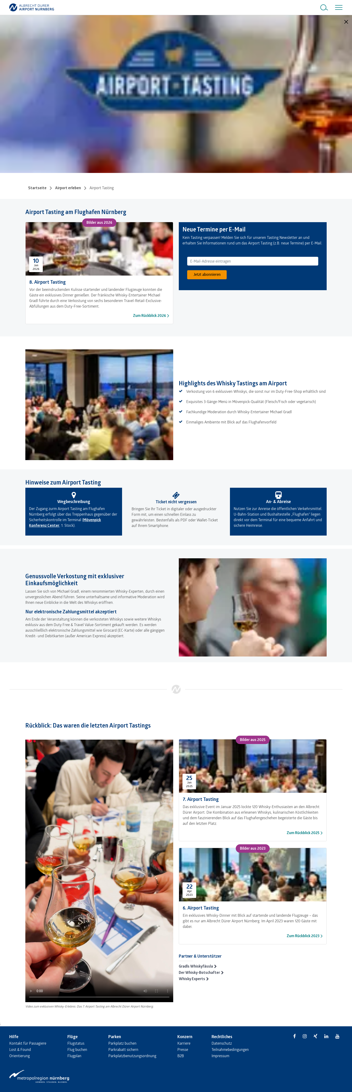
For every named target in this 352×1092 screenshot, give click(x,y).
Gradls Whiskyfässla (196, 966)
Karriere (183, 1043)
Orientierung (19, 1055)
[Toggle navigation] (338, 7)
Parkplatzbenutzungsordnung (132, 1055)
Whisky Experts (192, 978)
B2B (180, 1055)
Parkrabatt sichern (123, 1049)
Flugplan (74, 1055)
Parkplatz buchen (122, 1043)
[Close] (346, 21)
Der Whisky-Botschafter (199, 972)
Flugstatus (75, 1043)
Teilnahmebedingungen (230, 1049)
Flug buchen (77, 1049)
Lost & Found (20, 1049)
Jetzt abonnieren (207, 274)
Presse (182, 1049)
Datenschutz (222, 1043)
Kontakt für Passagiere (27, 1043)
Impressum (220, 1055)
